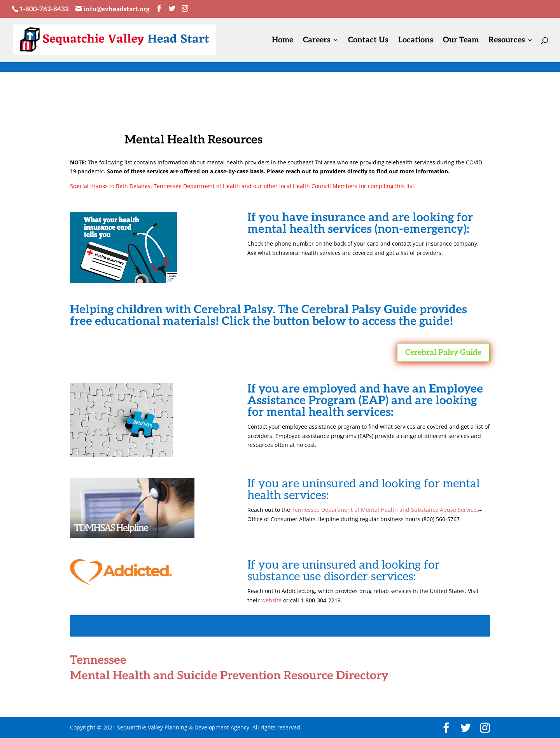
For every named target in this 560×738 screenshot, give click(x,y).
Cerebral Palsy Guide (443, 352)
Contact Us (368, 41)
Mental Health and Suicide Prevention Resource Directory (229, 676)
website (271, 600)
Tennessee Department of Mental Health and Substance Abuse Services (385, 509)
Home (282, 41)
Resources (506, 41)
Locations (415, 41)
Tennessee (98, 660)
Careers (317, 41)
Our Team (461, 41)
